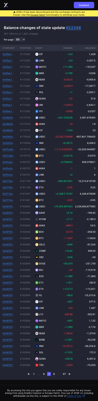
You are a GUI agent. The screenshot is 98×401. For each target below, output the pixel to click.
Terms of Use (76, 395)
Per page (9, 40)
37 (64, 374)
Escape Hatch (38, 14)
